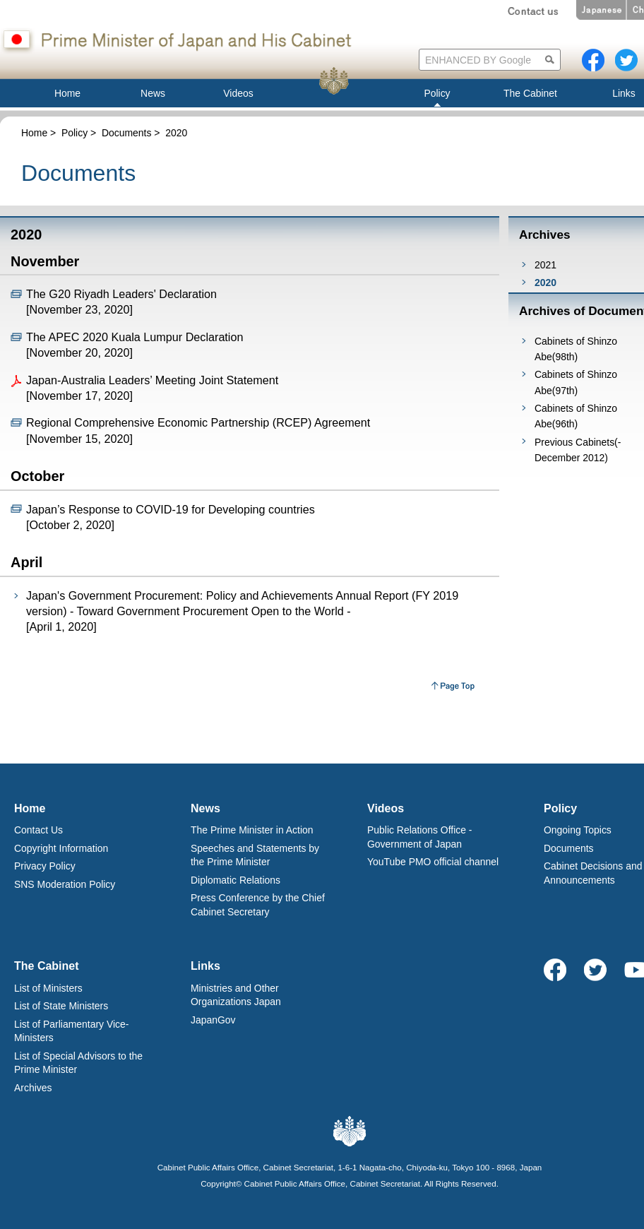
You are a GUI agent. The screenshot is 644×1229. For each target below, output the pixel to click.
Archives (33, 1087)
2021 (545, 265)
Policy (74, 132)
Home (34, 132)
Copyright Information (61, 848)
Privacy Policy (45, 866)
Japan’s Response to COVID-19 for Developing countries (170, 509)
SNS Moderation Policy (64, 884)
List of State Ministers (61, 1005)
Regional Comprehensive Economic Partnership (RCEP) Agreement (198, 422)
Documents (127, 132)
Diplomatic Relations (235, 880)
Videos (385, 808)
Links (205, 966)
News (205, 808)
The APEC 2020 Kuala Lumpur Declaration (134, 337)
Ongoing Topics (578, 830)
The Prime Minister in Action (252, 830)
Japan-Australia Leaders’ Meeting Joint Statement (152, 380)
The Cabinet (46, 966)
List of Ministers (48, 988)
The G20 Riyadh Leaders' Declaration (121, 293)
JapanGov (213, 1020)
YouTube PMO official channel (433, 861)
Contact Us (38, 830)
